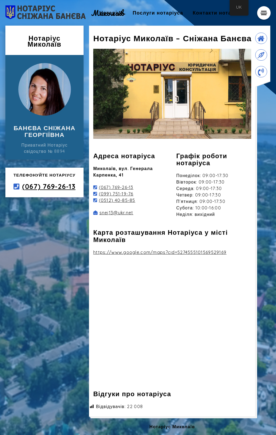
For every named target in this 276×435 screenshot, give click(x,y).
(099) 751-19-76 (116, 193)
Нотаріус (111, 13)
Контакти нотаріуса (219, 13)
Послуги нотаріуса (158, 13)
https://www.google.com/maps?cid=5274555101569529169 (159, 252)
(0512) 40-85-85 (117, 200)
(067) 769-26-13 (48, 186)
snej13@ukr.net (116, 212)
